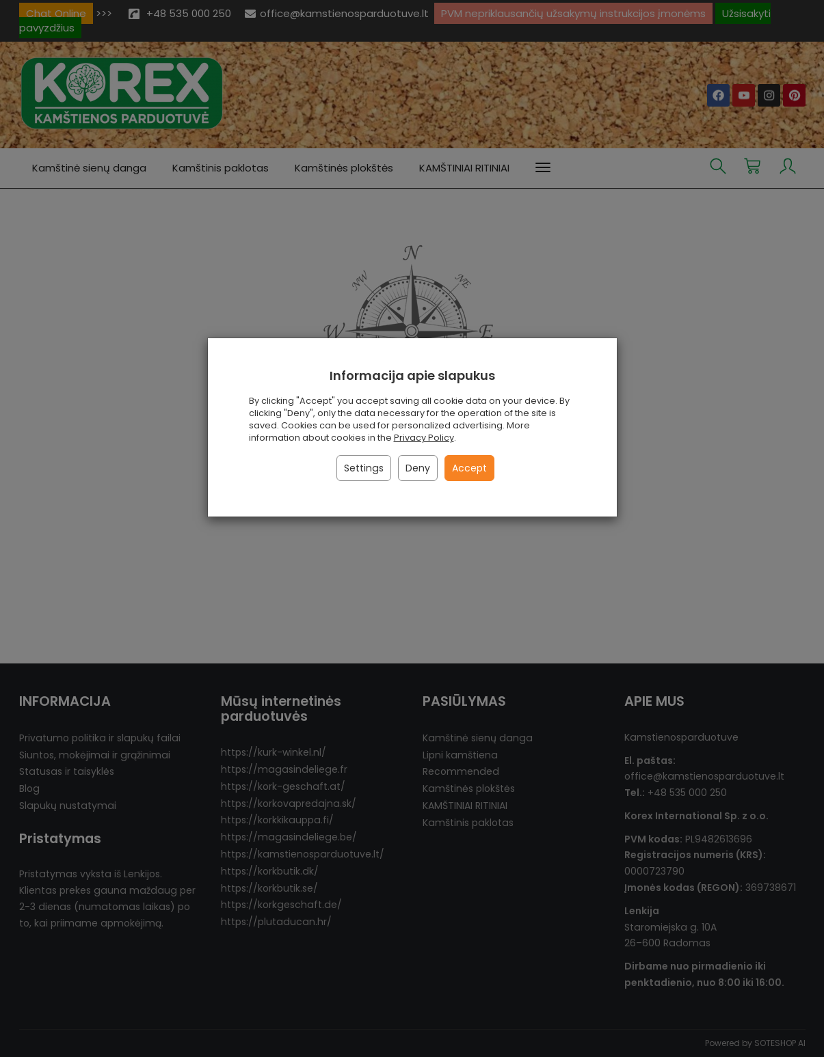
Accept (469, 468)
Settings (364, 468)
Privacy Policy (424, 437)
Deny (418, 468)
